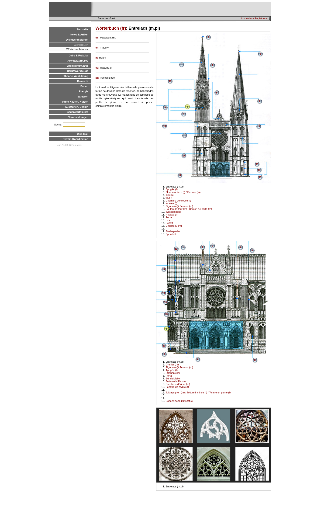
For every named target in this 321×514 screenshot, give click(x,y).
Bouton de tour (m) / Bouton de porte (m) (189, 209)
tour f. (169, 197)
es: (98, 67)
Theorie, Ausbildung (76, 76)
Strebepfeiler (173, 231)
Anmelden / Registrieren (254, 18)
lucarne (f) (171, 203)
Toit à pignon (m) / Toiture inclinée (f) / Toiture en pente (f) (198, 392)
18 (164, 126)
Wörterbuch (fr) (111, 28)
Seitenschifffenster (176, 381)
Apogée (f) (172, 189)
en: (98, 47)
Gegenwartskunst (77, 112)
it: (97, 57)
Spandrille (171, 234)
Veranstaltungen (78, 117)
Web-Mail (82, 133)
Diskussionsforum (77, 39)
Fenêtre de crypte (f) (177, 387)
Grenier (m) (172, 364)
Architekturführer (77, 65)
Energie (83, 91)
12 (180, 175)
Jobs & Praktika (78, 55)
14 (259, 170)
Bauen (84, 86)
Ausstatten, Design (76, 106)
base (168, 220)
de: (98, 37)
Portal (169, 217)
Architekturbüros (77, 60)
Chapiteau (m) (174, 225)
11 (184, 135)
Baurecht (82, 81)
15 (257, 164)
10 (170, 81)
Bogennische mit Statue (179, 400)
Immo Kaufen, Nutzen (75, 101)
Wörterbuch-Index (77, 49)
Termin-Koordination (75, 139)
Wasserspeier (173, 211)
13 (260, 177)
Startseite (82, 29)
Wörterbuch (81, 44)
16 (258, 126)
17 (184, 155)
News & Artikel (79, 34)
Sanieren (82, 96)
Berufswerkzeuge (77, 70)
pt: (98, 77)
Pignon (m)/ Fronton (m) (179, 206)
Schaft (169, 223)
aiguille (170, 195)
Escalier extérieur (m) (178, 384)
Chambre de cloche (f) (178, 200)
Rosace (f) (172, 214)
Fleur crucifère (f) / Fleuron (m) (183, 192)
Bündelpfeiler (173, 378)
